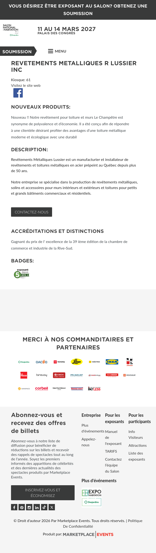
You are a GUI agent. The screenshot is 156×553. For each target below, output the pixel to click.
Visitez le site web (26, 85)
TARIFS (111, 451)
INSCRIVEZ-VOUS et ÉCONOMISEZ (42, 493)
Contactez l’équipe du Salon (113, 465)
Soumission (17, 51)
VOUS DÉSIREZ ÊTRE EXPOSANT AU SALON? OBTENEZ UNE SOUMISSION (78, 10)
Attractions (138, 445)
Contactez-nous (31, 212)
